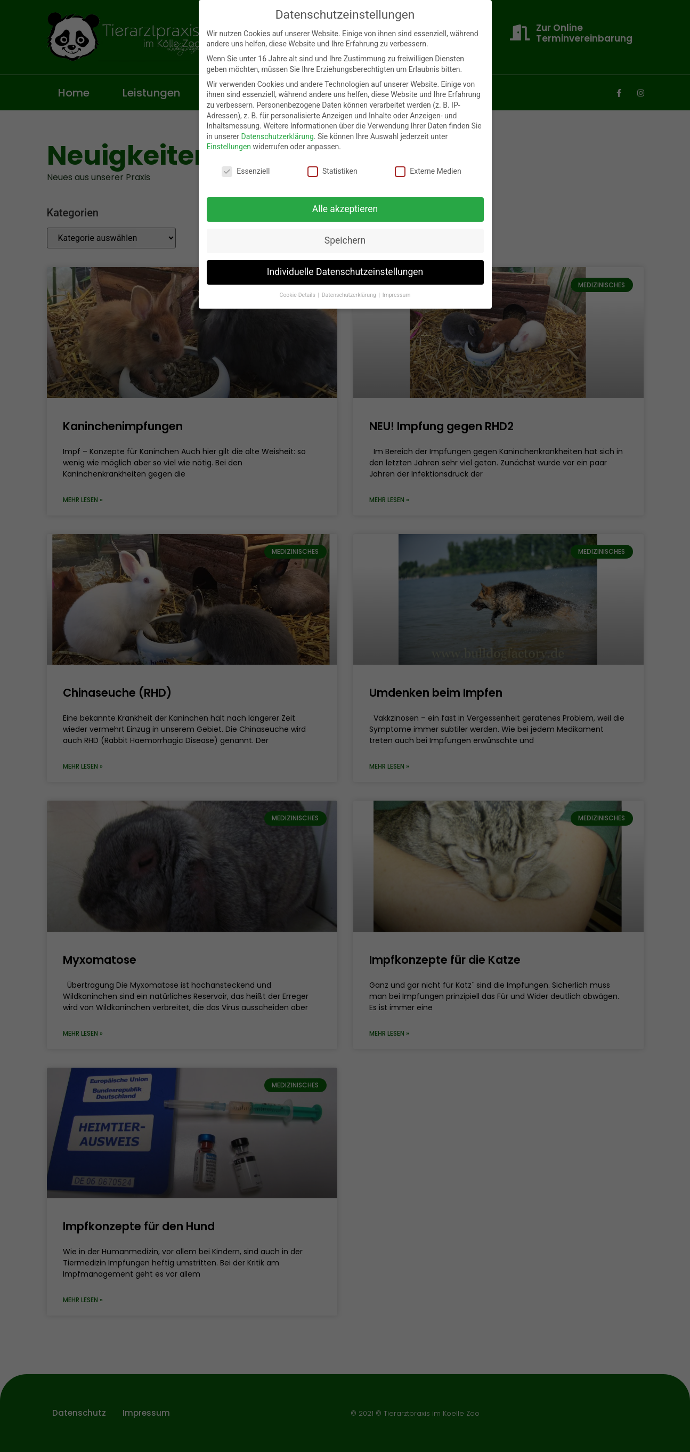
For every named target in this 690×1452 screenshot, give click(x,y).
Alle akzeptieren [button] (345, 209)
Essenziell (246, 171)
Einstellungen (229, 146)
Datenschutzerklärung (277, 136)
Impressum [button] (397, 295)
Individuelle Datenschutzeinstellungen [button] (345, 272)
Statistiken (332, 171)
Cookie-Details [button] (298, 295)
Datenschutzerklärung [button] (350, 295)
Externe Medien (428, 171)
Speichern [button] (345, 240)
